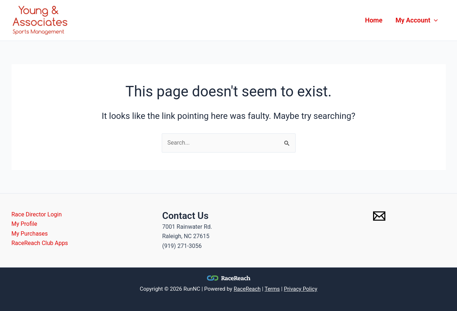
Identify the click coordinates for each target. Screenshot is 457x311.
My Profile (24, 223)
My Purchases (30, 233)
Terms (272, 289)
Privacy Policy (300, 289)
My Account (416, 20)
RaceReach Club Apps (40, 243)
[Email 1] (379, 216)
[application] (434, 20)
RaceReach (247, 289)
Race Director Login (37, 214)
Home (373, 20)
